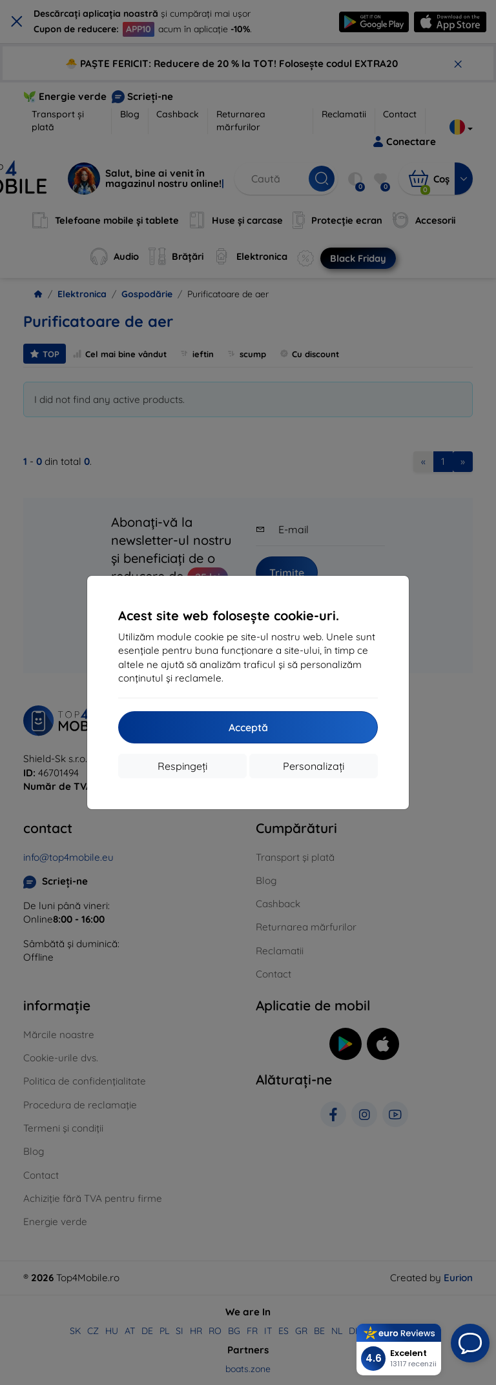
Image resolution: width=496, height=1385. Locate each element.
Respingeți (182, 766)
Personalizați (313, 766)
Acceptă (248, 727)
